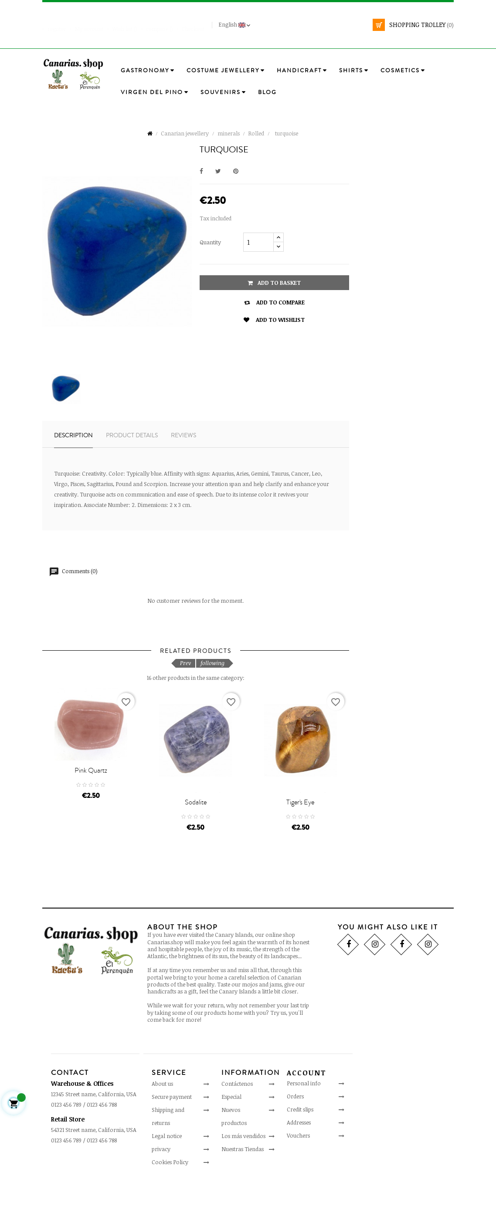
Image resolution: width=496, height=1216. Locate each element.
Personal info (304, 1118)
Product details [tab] (132, 435)
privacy (161, 1183)
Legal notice (167, 1170)
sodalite (196, 836)
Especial (231, 1131)
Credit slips (300, 1144)
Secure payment (172, 1131)
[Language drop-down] (235, 25)
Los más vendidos (243, 1170)
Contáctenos (237, 1118)
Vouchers (298, 1170)
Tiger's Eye (300, 836)
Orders (295, 1131)
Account (306, 1107)
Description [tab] (73, 435)
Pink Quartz (91, 795)
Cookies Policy (170, 1196)
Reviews (183, 435)
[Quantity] (258, 242)
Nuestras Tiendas (242, 1183)
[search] (393, 38)
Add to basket (274, 283)
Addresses (299, 1157)
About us (162, 1118)
